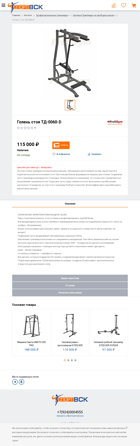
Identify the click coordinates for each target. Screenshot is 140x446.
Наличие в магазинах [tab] (70, 292)
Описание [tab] (70, 203)
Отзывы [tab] (70, 285)
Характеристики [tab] (70, 278)
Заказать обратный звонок (70, 416)
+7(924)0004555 (70, 412)
